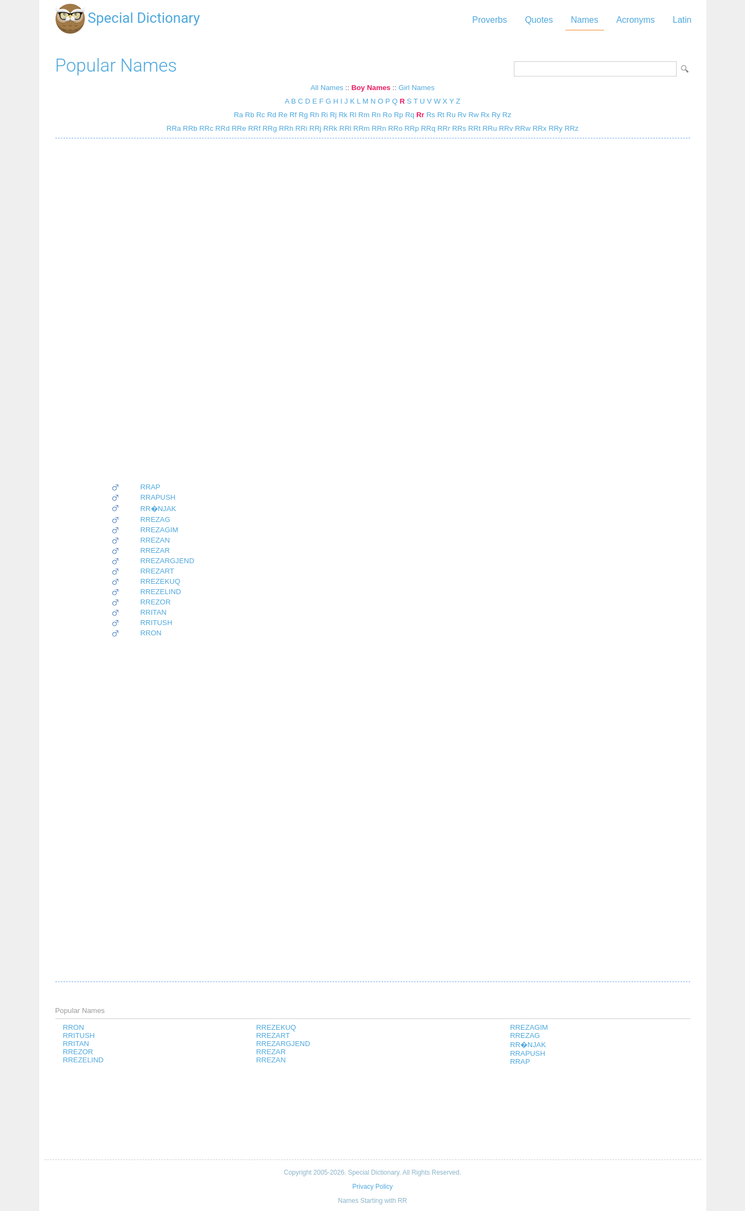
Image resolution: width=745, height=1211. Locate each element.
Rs (430, 115)
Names (584, 19)
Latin (682, 19)
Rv (461, 115)
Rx (485, 115)
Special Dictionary (144, 18)
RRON (151, 633)
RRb (189, 128)
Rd (271, 115)
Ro (387, 115)
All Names (326, 88)
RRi (301, 128)
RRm (360, 128)
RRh (285, 128)
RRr (442, 128)
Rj (333, 115)
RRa (174, 128)
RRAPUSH (158, 497)
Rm (364, 115)
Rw (473, 115)
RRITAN (154, 612)
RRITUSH (157, 623)
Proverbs (489, 19)
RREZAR (155, 550)
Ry (496, 115)
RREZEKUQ (161, 581)
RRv (505, 128)
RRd (221, 128)
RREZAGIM (160, 530)
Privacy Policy (372, 1186)
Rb (249, 115)
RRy (554, 128)
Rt (440, 115)
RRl (345, 128)
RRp (411, 128)
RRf (253, 128)
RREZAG (155, 519)
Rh (314, 115)
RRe (238, 128)
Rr (420, 115)
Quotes (539, 19)
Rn (376, 115)
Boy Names (370, 88)
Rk (343, 115)
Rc (260, 115)
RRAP (151, 487)
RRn (378, 128)
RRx (538, 128)
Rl (352, 115)
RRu (489, 128)
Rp (398, 115)
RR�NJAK (158, 509)
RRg (268, 128)
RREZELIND (161, 592)
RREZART (157, 571)
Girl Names (416, 88)
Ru (451, 115)
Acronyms (635, 19)
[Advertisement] (153, 310)
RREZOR (156, 602)
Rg (303, 115)
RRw (521, 128)
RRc (205, 128)
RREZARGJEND (168, 561)
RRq (427, 128)
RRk (329, 128)
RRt (473, 128)
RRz (570, 128)
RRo (394, 128)
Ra (238, 115)
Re (283, 115)
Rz (506, 115)
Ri (324, 115)
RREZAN (155, 540)
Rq (410, 115)
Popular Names (116, 65)
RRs (458, 128)
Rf (292, 115)
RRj (314, 128)
